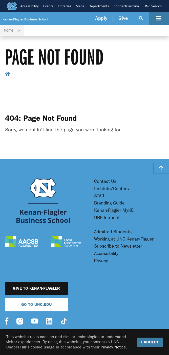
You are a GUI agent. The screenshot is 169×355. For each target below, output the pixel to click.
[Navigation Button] (159, 18)
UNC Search (152, 6)
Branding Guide (109, 203)
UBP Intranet (107, 217)
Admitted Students (113, 231)
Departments (99, 6)
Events (48, 6)
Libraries (64, 6)
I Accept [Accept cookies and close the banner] (150, 342)
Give (123, 18)
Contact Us (105, 181)
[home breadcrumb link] (7, 74)
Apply (101, 18)
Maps (80, 6)
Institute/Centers (111, 188)
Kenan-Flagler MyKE (114, 210)
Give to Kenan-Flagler (36, 288)
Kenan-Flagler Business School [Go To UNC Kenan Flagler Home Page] (25, 19)
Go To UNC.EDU (36, 304)
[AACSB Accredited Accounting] (66, 242)
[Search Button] (141, 18)
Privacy (101, 260)
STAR (99, 196)
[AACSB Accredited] (21, 242)
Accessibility (29, 6)
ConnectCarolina (126, 6)
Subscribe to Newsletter (118, 246)
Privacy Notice (113, 347)
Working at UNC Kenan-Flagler (124, 239)
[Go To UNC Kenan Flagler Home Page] (43, 200)
